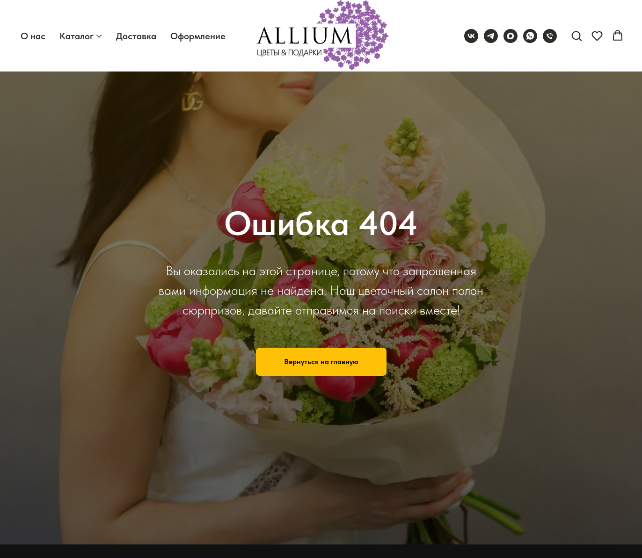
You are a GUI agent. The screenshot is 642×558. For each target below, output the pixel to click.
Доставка (136, 36)
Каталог (76, 36)
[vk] (471, 36)
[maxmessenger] (510, 36)
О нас (33, 36)
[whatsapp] (530, 36)
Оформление (198, 36)
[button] (576, 35)
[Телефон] (550, 36)
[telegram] (491, 36)
